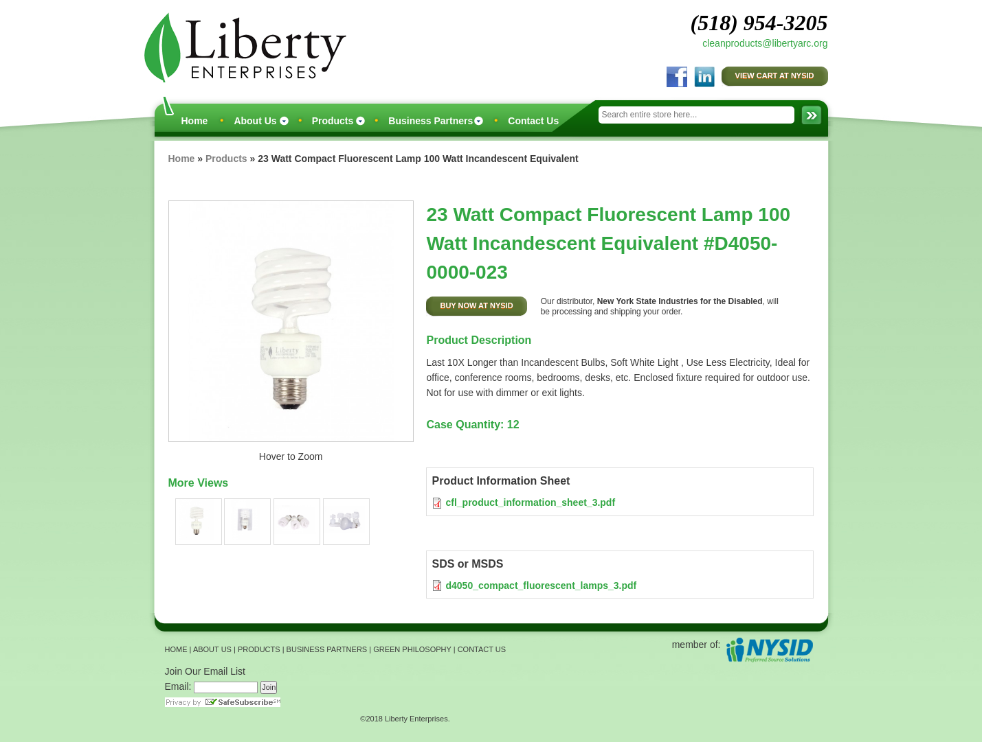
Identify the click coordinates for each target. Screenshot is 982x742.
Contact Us (533, 120)
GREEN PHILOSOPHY (412, 649)
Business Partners (430, 120)
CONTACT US (482, 649)
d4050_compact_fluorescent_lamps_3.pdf (540, 585)
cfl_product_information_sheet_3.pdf (530, 502)
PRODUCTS (259, 649)
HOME (176, 649)
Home (194, 120)
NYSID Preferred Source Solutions (769, 649)
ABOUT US (212, 649)
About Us (255, 120)
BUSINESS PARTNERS (327, 649)
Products (333, 120)
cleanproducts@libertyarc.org (764, 43)
